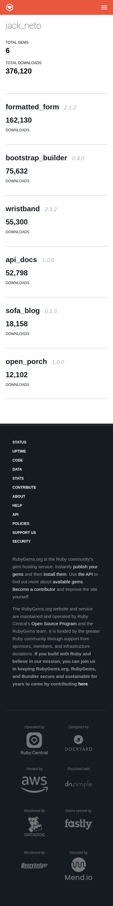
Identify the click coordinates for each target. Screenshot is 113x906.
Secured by (80, 853)
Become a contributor (33, 589)
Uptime (19, 451)
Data (17, 469)
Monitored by (36, 811)
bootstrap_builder (45, 158)
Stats (18, 478)
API (15, 515)
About (18, 496)
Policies (20, 524)
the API (85, 574)
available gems (68, 581)
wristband (31, 209)
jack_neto (23, 25)
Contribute (24, 487)
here (83, 683)
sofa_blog (31, 310)
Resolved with (79, 769)
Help (17, 505)
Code (17, 460)
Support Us (24, 533)
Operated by (36, 729)
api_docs (30, 259)
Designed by (80, 727)
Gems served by (78, 811)
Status (19, 442)
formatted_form (41, 107)
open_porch (35, 361)
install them (55, 574)
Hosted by (37, 769)
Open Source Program (54, 623)
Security (21, 541)
